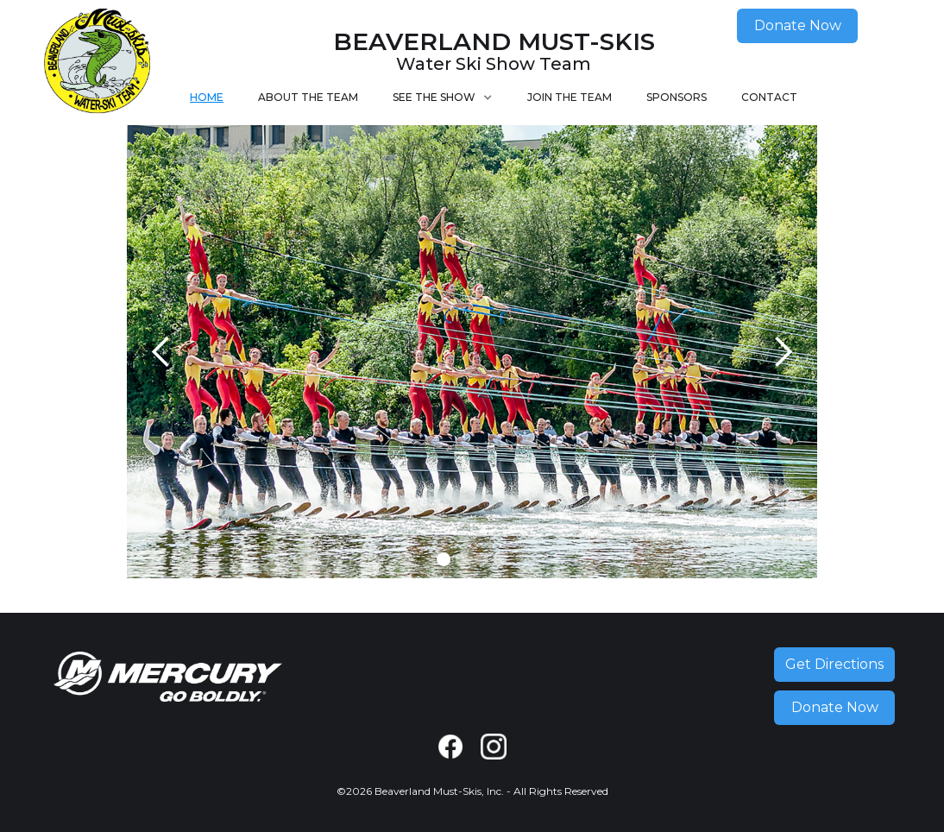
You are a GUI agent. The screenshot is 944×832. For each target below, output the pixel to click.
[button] (442, 97)
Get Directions (834, 664)
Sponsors (676, 97)
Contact (769, 97)
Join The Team (569, 97)
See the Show (434, 97)
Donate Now (797, 25)
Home (206, 97)
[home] (97, 63)
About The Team (308, 97)
